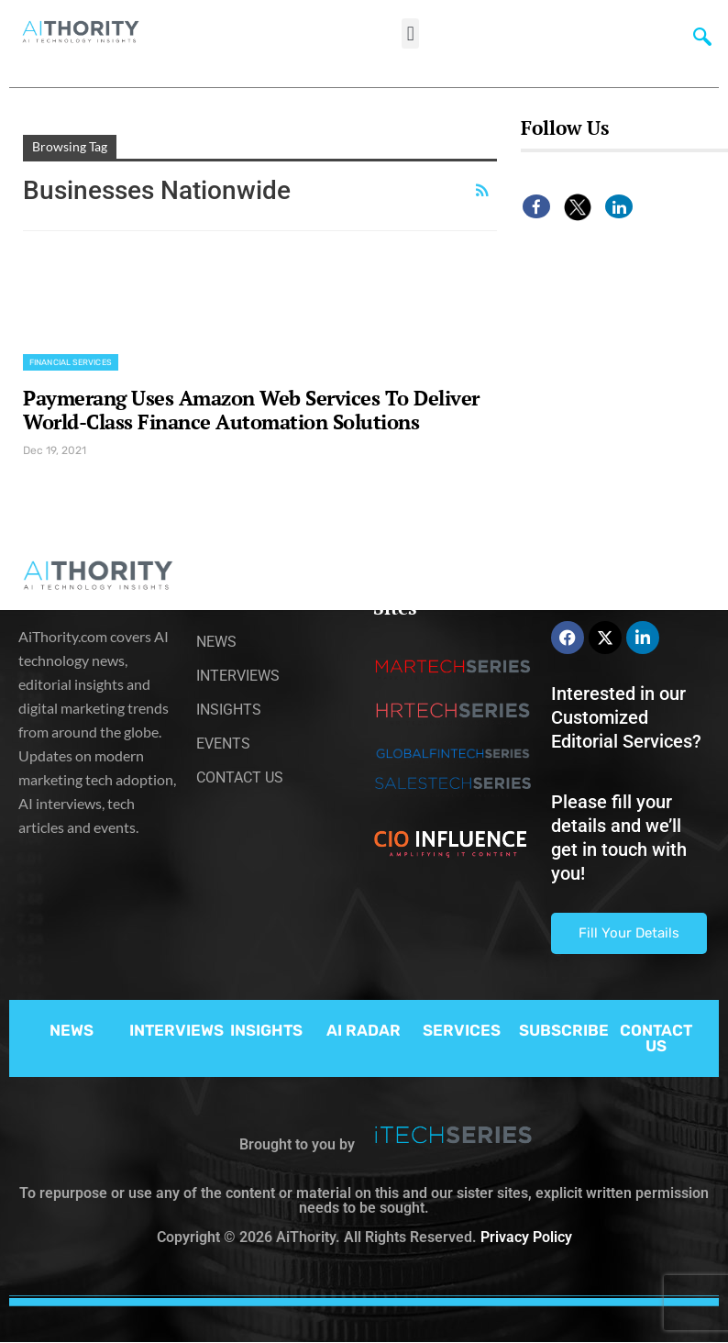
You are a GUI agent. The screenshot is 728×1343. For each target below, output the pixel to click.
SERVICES (462, 1030)
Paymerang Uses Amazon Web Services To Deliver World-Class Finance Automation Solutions (251, 409)
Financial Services (70, 362)
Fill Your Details (629, 933)
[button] (410, 33)
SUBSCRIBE (564, 1030)
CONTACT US (656, 1038)
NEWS (72, 1030)
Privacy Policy (526, 1237)
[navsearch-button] (702, 41)
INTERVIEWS (176, 1030)
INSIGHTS (266, 1030)
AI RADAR (363, 1030)
